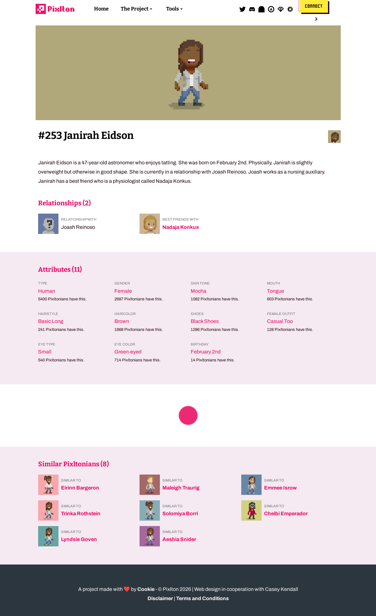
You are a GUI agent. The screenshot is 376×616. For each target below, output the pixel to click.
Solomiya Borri (180, 513)
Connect (314, 6)
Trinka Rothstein (80, 513)
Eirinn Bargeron (80, 487)
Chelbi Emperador (286, 513)
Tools (172, 9)
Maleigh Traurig (181, 487)
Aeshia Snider (179, 539)
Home (101, 9)
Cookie (145, 589)
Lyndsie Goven (79, 539)
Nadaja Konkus (180, 227)
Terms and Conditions (202, 598)
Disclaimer (160, 598)
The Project (134, 9)
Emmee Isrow (280, 487)
